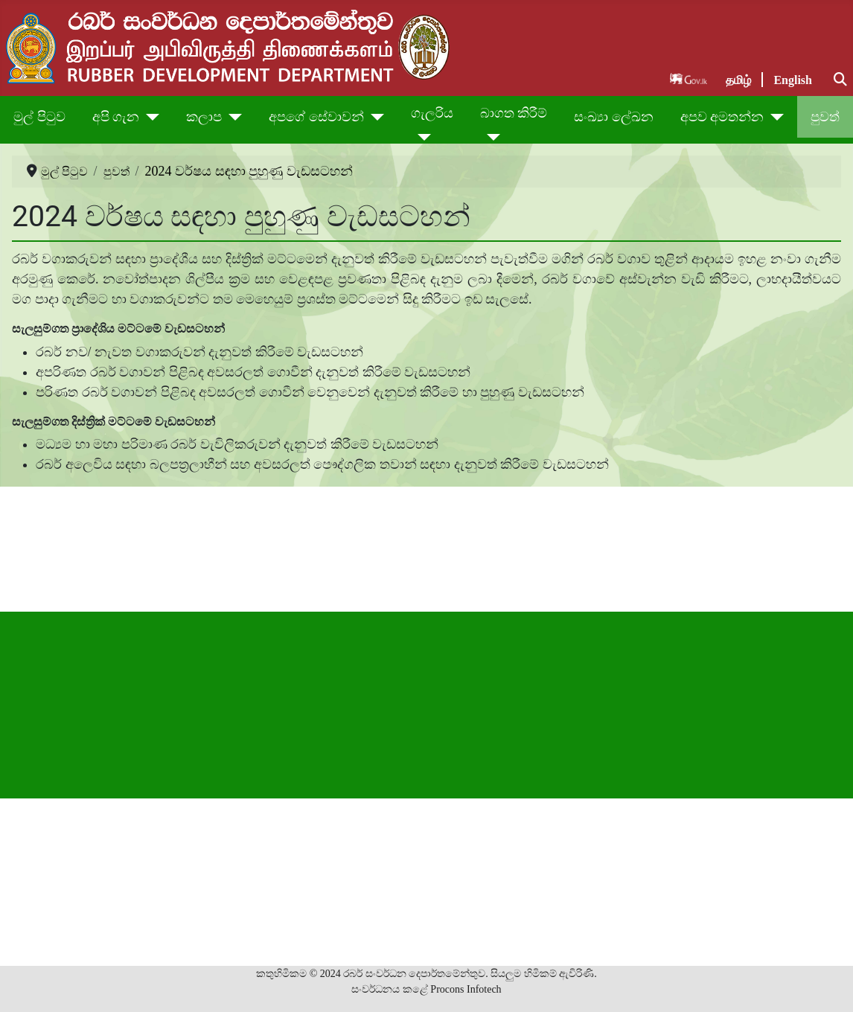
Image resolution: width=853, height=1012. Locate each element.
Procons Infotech (465, 989)
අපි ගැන (116, 116)
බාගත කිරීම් (514, 113)
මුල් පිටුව (39, 116)
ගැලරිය (432, 113)
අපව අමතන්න (722, 116)
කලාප (204, 116)
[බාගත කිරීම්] (490, 137)
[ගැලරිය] (421, 137)
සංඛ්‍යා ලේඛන (614, 116)
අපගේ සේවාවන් (316, 116)
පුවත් (825, 116)
